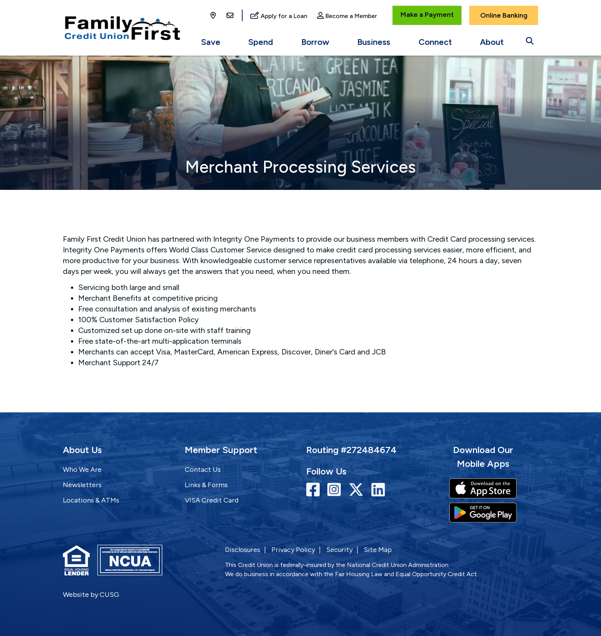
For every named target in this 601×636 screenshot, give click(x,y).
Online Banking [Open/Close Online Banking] (503, 15)
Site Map (378, 549)
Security (339, 549)
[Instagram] (336, 490)
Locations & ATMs (91, 500)
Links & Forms (206, 485)
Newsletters (82, 485)
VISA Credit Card (211, 500)
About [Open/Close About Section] (492, 42)
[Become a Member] (347, 16)
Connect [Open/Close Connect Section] (435, 42)
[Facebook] (314, 490)
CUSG (109, 594)
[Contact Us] (230, 16)
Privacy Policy (293, 549)
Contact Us (203, 469)
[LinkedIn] (378, 490)
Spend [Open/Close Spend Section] (260, 42)
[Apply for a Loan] (278, 16)
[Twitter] (358, 490)
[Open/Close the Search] (529, 39)
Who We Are (82, 469)
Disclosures (242, 549)
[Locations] (214, 16)
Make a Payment (427, 14)
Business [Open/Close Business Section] (373, 42)
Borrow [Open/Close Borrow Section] (315, 42)
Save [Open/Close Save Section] (210, 42)
